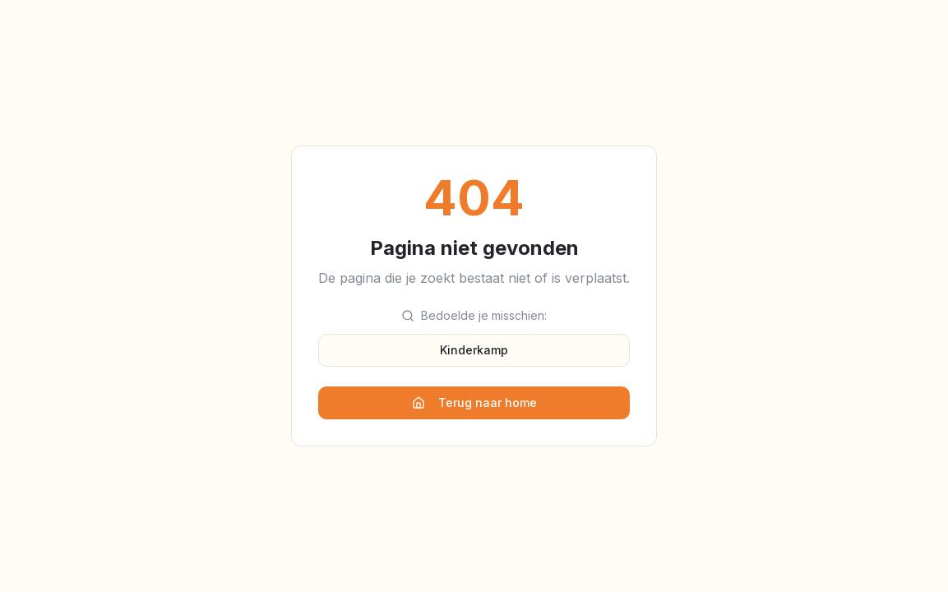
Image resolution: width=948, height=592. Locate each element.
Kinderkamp (474, 350)
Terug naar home (474, 402)
